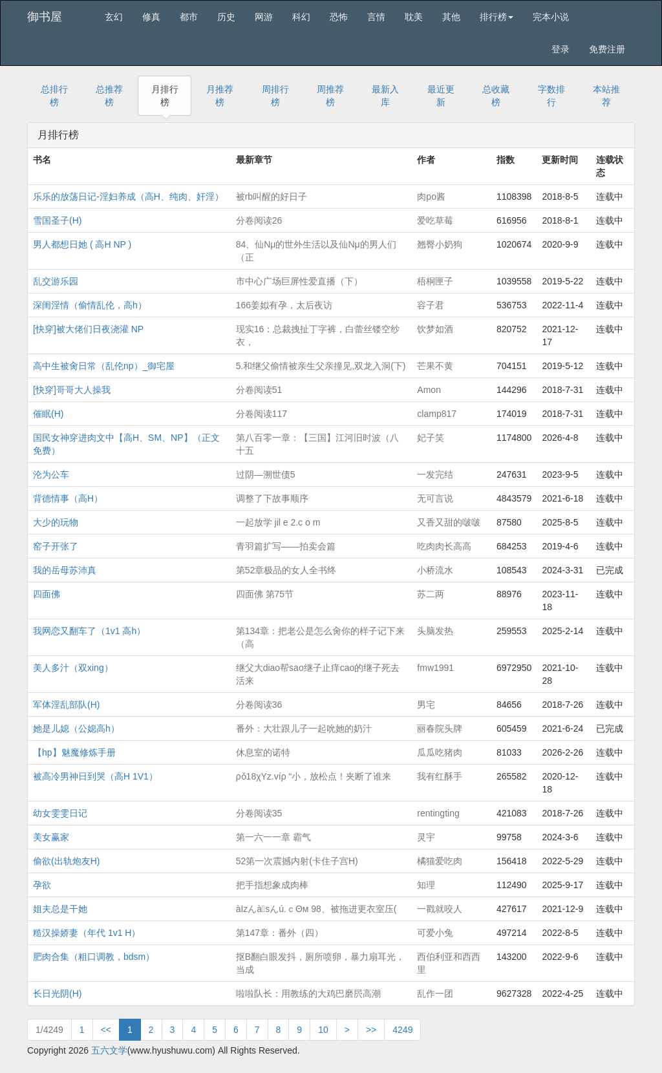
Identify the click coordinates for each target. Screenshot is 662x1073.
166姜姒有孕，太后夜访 (284, 305)
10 (323, 1030)
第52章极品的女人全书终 (286, 570)
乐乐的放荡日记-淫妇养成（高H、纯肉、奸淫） (128, 196)
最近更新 (440, 95)
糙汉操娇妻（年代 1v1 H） (86, 933)
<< (106, 1030)
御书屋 (44, 16)
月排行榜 (164, 95)
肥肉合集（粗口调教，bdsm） (94, 956)
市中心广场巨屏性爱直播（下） (299, 281)
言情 (376, 17)
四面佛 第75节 (265, 594)
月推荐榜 (219, 95)
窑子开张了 (55, 546)
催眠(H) (48, 414)
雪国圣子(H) (57, 220)
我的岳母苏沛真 (64, 570)
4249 (402, 1030)
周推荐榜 (330, 95)
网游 (264, 17)
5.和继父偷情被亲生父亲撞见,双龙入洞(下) (321, 366)
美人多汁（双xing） (73, 668)
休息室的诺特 (263, 752)
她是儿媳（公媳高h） (76, 728)
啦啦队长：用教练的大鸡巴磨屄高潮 (308, 993)
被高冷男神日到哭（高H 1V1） (95, 776)
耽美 (414, 17)
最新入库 (385, 95)
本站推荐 (606, 95)
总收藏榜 (495, 95)
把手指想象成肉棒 (272, 885)
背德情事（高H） (68, 498)
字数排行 (551, 95)
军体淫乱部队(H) (66, 704)
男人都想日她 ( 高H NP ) (82, 244)
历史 (226, 17)
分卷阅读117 (261, 414)
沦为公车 (51, 474)
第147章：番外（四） (279, 933)
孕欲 (42, 885)
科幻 (301, 17)
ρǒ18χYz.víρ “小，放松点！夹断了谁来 (314, 776)
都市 (189, 17)
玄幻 (114, 17)
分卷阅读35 (259, 813)
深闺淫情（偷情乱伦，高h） (90, 305)
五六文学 (109, 1050)
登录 (560, 49)
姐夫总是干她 (60, 909)
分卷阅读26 (259, 220)
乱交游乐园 (55, 281)
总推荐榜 (109, 95)
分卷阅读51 (259, 390)
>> (371, 1030)
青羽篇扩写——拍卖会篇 (286, 546)
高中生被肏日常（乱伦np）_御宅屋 (104, 366)
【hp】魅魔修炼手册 (74, 752)
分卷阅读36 (259, 704)
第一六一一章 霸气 (273, 837)
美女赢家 (51, 837)
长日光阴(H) (57, 993)
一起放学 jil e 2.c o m (278, 522)
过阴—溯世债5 (265, 474)
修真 (151, 17)
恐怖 (339, 17)
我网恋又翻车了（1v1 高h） (89, 631)
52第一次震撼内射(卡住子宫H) (297, 861)
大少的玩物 (55, 522)
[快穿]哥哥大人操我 (72, 390)
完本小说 (551, 17)
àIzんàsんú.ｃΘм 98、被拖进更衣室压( (316, 909)
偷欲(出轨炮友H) (66, 861)
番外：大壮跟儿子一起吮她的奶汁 (304, 728)
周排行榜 (275, 95)
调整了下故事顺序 (272, 498)
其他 (451, 17)
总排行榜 (54, 95)
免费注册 (607, 49)
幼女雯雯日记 (60, 813)
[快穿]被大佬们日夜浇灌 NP (88, 329)
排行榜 (496, 17)
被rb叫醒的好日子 (271, 196)
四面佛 (46, 594)
